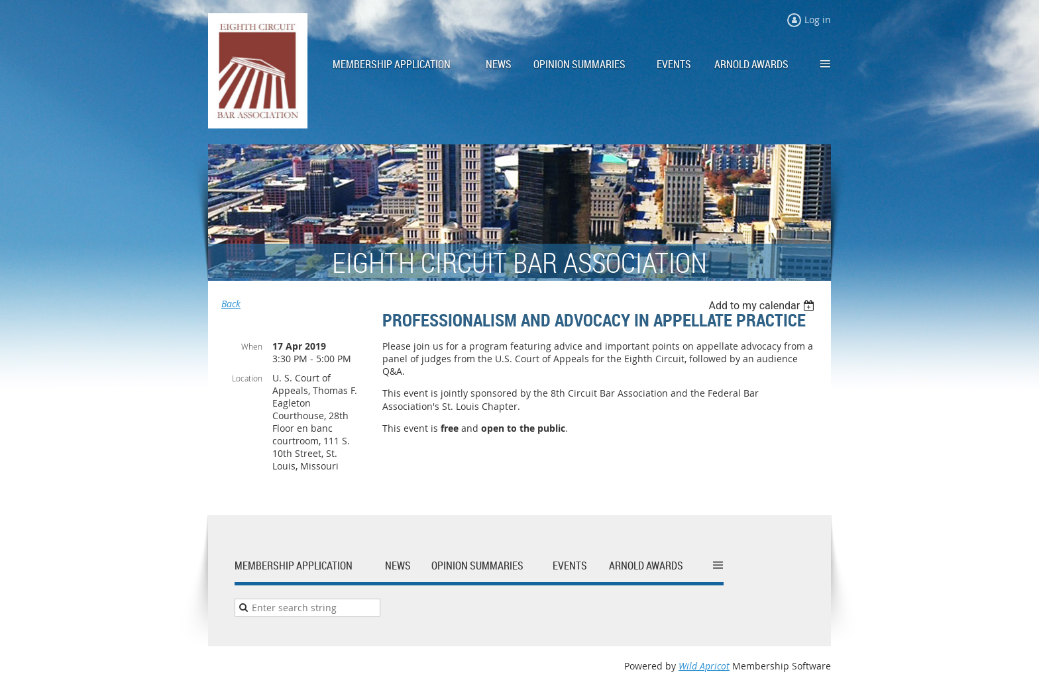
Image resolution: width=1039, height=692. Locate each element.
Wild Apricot (704, 666)
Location (247, 378)
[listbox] (763, 305)
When (251, 346)
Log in (817, 19)
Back (231, 303)
